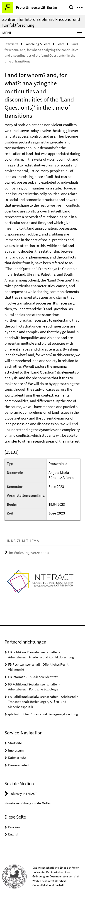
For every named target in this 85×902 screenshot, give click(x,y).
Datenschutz (17, 757)
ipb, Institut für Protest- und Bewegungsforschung (43, 714)
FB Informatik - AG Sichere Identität (33, 677)
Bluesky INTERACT (24, 793)
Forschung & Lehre (37, 44)
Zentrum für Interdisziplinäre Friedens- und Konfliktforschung (41, 22)
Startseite (11, 44)
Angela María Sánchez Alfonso (61, 475)
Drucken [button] (14, 827)
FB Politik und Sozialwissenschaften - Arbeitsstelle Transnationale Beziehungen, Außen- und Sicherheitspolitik (43, 701)
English (13, 834)
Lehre (60, 44)
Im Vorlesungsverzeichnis (29, 552)
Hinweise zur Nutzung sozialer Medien (28, 803)
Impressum (16, 750)
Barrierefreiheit (18, 765)
